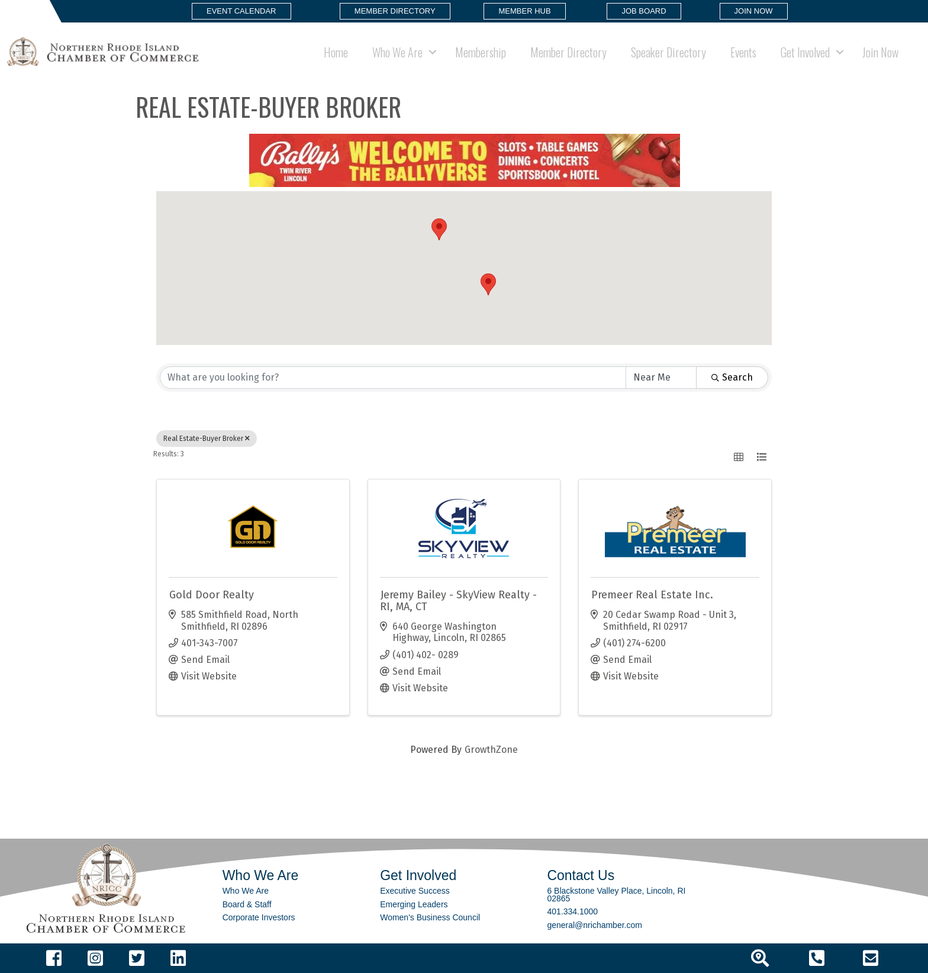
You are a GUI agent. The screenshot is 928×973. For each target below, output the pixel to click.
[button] (241, 11)
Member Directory (568, 52)
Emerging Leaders (413, 904)
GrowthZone (491, 749)
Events (743, 52)
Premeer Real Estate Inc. (652, 594)
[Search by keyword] (393, 377)
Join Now (880, 52)
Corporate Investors (259, 917)
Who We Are (397, 52)
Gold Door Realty (211, 594)
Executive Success (415, 890)
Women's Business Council (430, 917)
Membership (480, 52)
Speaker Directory (668, 52)
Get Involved (805, 52)
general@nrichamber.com (594, 925)
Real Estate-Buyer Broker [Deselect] (206, 438)
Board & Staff (247, 904)
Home (336, 52)
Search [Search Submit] (732, 377)
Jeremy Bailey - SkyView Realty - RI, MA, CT (458, 600)
